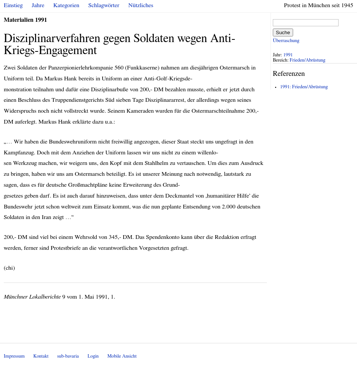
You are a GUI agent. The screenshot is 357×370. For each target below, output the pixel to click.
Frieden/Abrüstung (307, 60)
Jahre (38, 5)
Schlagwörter (103, 5)
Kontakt (40, 356)
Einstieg (13, 5)
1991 (288, 55)
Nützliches (141, 5)
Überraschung (286, 40)
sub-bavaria (68, 356)
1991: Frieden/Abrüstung (304, 87)
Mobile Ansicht (122, 356)
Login (93, 356)
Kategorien (66, 5)
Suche (283, 32)
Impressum (14, 356)
